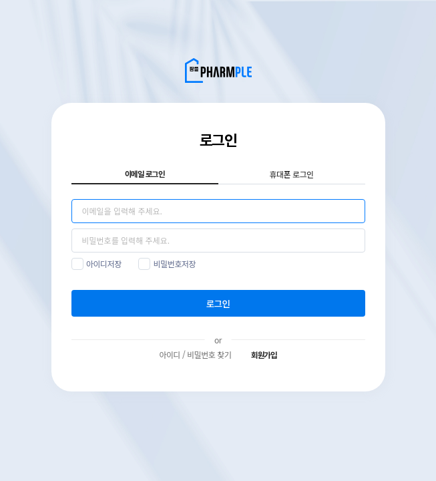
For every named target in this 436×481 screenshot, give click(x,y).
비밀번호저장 (175, 263)
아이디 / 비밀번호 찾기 (195, 354)
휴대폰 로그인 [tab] (291, 174)
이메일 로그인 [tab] (145, 174)
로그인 (218, 303)
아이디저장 (104, 263)
